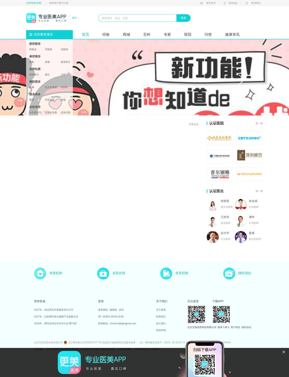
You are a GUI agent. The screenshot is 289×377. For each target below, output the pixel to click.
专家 (167, 34)
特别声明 (161, 330)
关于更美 (161, 309)
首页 (85, 34)
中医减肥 (50, 99)
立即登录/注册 (33, 3)
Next (242, 80)
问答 (208, 34)
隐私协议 (246, 327)
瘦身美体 (35, 94)
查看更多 (194, 124)
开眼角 (48, 49)
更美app (230, 3)
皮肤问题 (65, 112)
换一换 (259, 123)
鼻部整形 (35, 56)
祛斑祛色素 (51, 112)
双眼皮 (33, 49)
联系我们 (253, 3)
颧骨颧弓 (34, 74)
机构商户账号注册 (58, 3)
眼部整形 (35, 43)
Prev (79, 80)
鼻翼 (47, 62)
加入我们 (161, 323)
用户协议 (235, 327)
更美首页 (208, 3)
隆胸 (31, 87)
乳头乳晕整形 (51, 87)
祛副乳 (64, 87)
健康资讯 (232, 34)
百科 (147, 34)
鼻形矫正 (65, 62)
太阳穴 (64, 74)
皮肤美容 (35, 106)
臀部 (31, 99)
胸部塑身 (35, 81)
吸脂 (63, 99)
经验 (106, 34)
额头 (47, 74)
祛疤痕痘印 (35, 112)
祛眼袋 (64, 49)
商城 (126, 34)
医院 (187, 34)
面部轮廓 (35, 69)
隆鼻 (31, 62)
